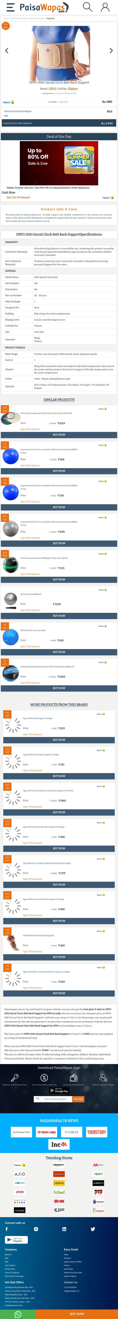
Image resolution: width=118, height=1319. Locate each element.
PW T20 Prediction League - (17, 1302)
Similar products (59, 400)
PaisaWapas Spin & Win (14, 1305)
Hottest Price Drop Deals (73, 1273)
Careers (67, 1265)
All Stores (67, 1258)
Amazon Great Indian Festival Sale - (20, 1291)
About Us (8, 1255)
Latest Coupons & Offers (73, 1262)
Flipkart (73, 88)
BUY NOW (77, 1314)
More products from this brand (59, 705)
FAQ (6, 1262)
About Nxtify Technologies (14, 1276)
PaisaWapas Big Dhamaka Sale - (19, 1287)
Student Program (70, 1276)
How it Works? (10, 1265)
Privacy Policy (10, 1269)
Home (66, 1255)
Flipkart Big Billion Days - (16, 1295)
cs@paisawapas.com (71, 1291)
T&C (6, 116)
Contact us (71, 1282)
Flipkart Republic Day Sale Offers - (19, 1298)
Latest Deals (68, 1269)
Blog (6, 1258)
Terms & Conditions (12, 1273)
